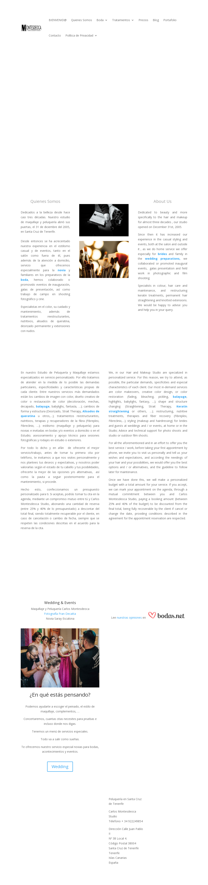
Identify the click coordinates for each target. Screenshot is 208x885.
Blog (156, 20)
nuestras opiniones (129, 617)
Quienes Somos (81, 20)
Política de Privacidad (79, 35)
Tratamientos (121, 20)
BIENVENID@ (58, 20)
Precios (143, 20)
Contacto (55, 35)
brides (162, 254)
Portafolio (170, 20)
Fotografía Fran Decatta (60, 614)
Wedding (60, 766)
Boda (100, 20)
